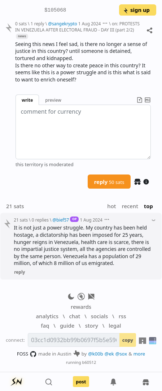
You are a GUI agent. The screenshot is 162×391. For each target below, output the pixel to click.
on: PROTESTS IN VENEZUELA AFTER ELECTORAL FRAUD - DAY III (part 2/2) (77, 27)
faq (45, 325)
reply (109, 181)
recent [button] (130, 206)
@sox (121, 353)
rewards (81, 306)
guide (67, 325)
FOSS (27, 354)
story (91, 325)
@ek (109, 353)
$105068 (55, 10)
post (81, 381)
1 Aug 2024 (89, 23)
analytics (47, 316)
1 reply (37, 23)
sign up (136, 9)
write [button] (27, 100)
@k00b (95, 353)
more (139, 353)
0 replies (40, 220)
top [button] (148, 206)
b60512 (89, 362)
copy (127, 340)
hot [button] (111, 206)
